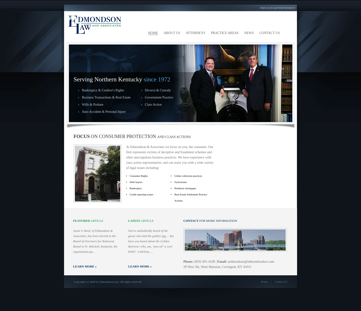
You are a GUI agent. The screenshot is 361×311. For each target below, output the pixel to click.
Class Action (153, 104)
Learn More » (85, 266)
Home (264, 281)
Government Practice (159, 97)
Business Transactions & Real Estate (106, 97)
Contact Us (281, 281)
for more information (210, 220)
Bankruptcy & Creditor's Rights (103, 90)
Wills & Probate (92, 104)
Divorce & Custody (158, 90)
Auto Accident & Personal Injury (104, 112)
